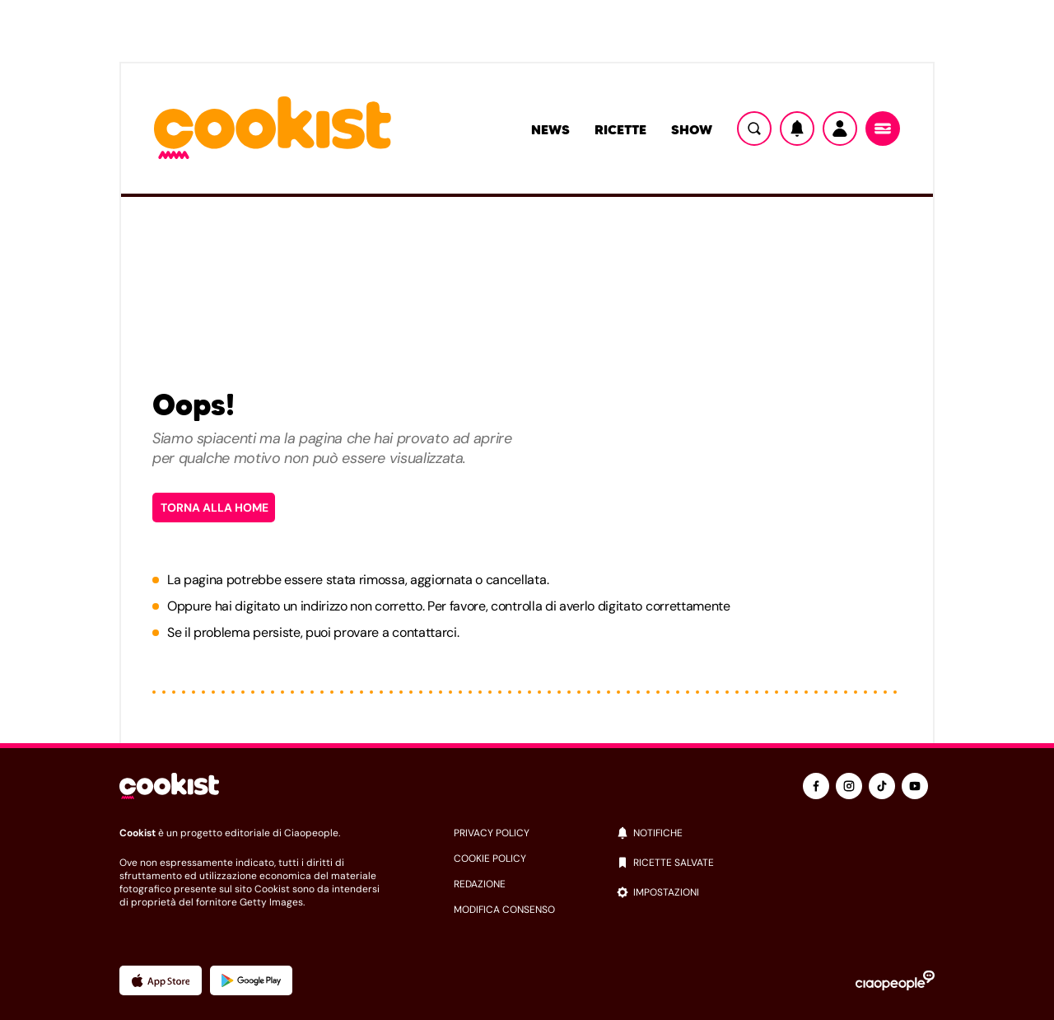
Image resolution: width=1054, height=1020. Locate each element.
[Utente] (840, 128)
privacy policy (491, 833)
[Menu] (882, 128)
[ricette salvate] (775, 862)
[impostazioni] (775, 892)
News (550, 129)
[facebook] (816, 786)
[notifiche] (775, 833)
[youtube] (915, 786)
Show (691, 129)
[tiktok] (882, 786)
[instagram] (849, 786)
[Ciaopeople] (895, 980)
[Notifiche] (797, 128)
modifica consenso (504, 909)
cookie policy (490, 858)
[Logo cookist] (272, 128)
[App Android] (251, 980)
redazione (480, 884)
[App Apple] (160, 980)
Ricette (620, 129)
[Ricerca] (754, 128)
